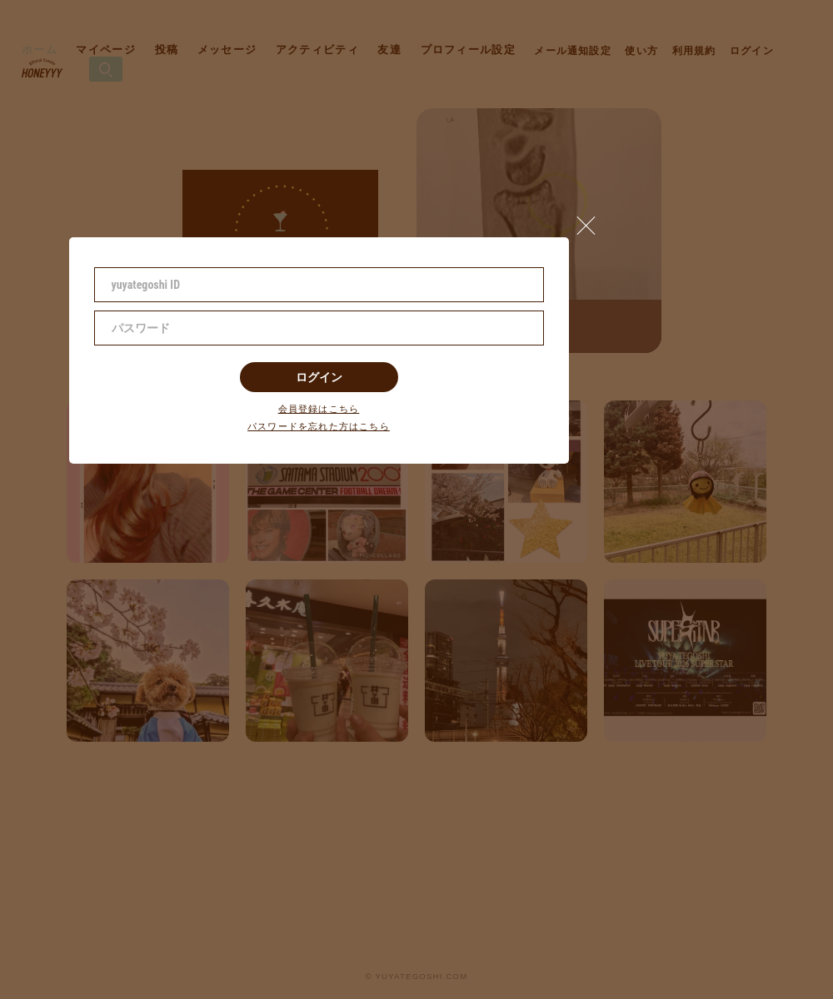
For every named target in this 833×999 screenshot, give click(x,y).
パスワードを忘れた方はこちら (318, 426)
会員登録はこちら (319, 409)
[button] (593, 221)
